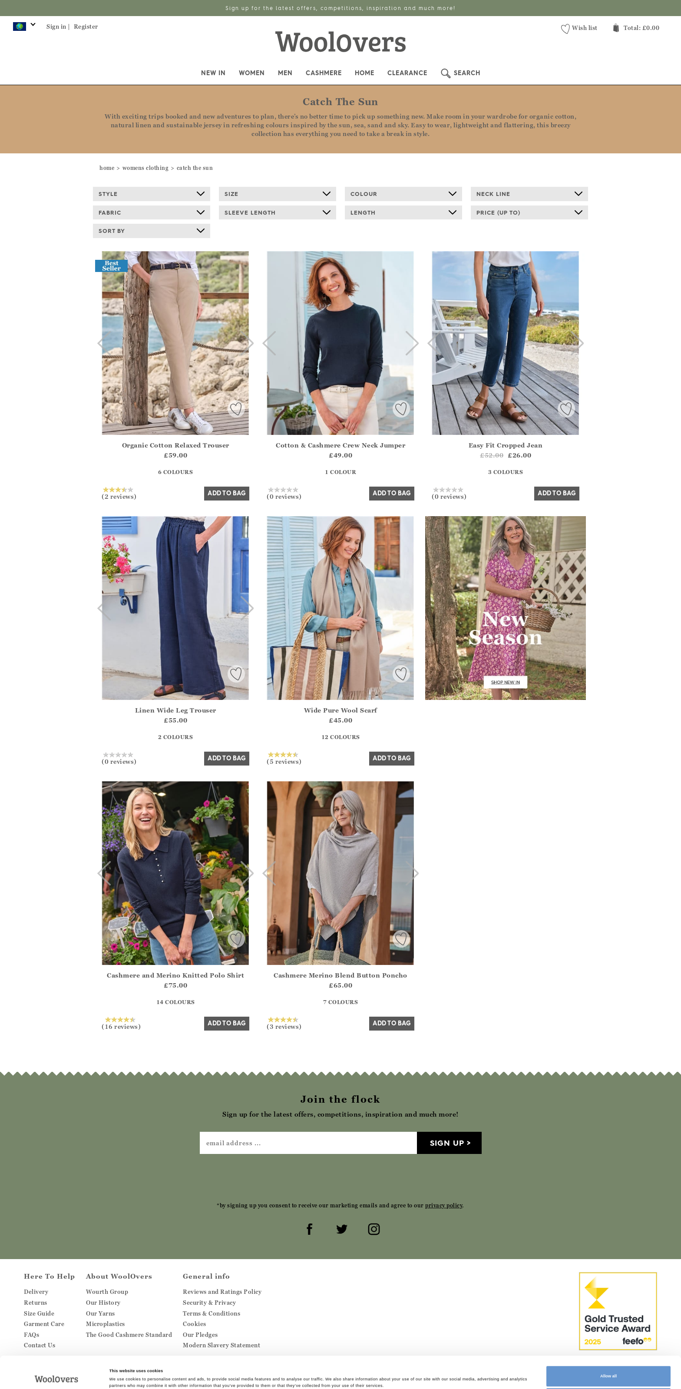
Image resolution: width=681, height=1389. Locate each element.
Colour (403, 194)
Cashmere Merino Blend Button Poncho (340, 975)
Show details (122, 1371)
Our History (103, 1302)
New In (213, 73)
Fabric (152, 212)
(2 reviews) (119, 493)
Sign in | (58, 26)
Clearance (407, 73)
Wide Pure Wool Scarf (340, 710)
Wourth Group (107, 1291)
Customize (608, 1368)
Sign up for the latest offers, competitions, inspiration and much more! (340, 8)
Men (285, 73)
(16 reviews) (121, 1023)
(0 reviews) (284, 493)
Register (86, 26)
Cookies (194, 1323)
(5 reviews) (284, 758)
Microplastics (105, 1323)
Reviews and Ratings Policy (222, 1291)
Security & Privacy (209, 1302)
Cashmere (324, 73)
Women (252, 73)
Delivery (36, 1291)
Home (364, 73)
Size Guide (39, 1313)
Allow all (608, 1346)
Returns (35, 1302)
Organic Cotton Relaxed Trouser (175, 445)
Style (152, 194)
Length (403, 212)
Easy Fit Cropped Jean (506, 445)
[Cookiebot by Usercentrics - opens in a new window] (56, 1374)
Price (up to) (529, 212)
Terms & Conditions (211, 1313)
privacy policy (443, 1205)
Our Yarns (100, 1313)
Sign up (447, 1142)
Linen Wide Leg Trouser (175, 710)
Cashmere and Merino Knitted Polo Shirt (175, 975)
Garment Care (44, 1323)
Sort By (152, 231)
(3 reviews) (284, 1023)
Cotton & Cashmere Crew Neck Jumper (340, 445)
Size (278, 194)
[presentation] (340, 1177)
